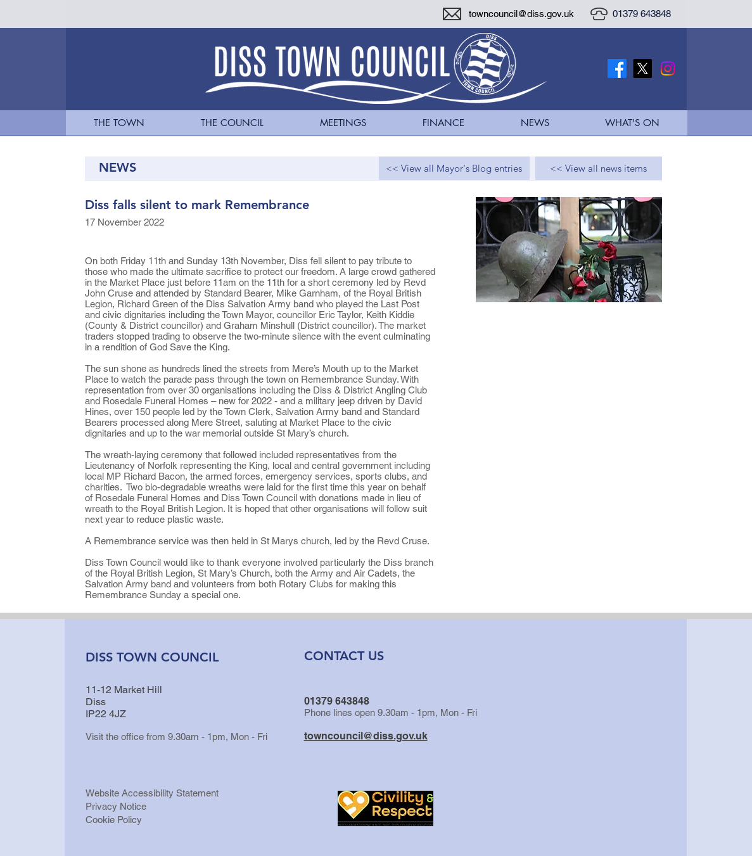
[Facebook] (617, 68)
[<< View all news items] (598, 168)
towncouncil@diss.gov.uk (521, 13)
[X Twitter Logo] (642, 68)
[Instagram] (667, 68)
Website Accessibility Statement (152, 793)
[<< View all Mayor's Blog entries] (454, 168)
